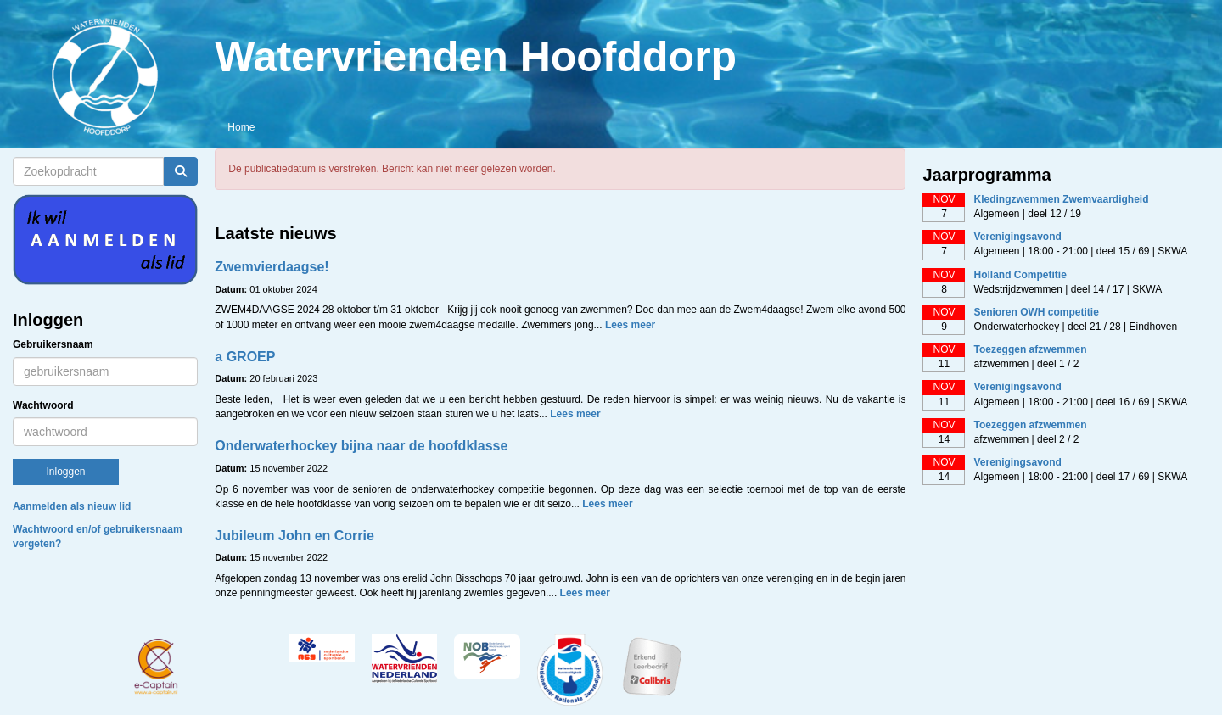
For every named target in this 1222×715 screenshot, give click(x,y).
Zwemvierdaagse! (271, 267)
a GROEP (245, 356)
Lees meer (630, 325)
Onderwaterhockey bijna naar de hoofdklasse (361, 445)
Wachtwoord (43, 405)
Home (241, 127)
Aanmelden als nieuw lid (72, 506)
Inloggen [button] (65, 472)
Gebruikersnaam (53, 344)
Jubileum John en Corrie (294, 535)
